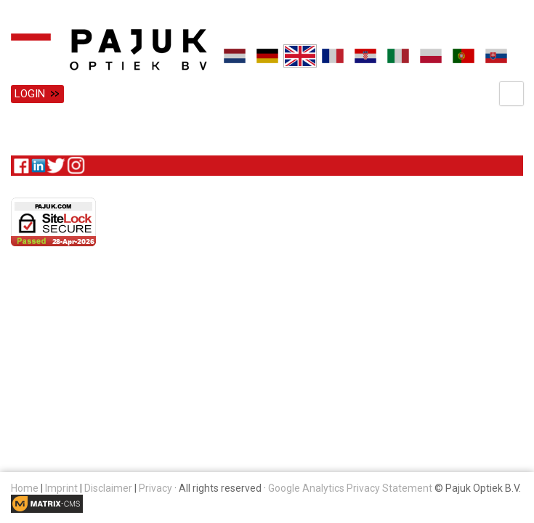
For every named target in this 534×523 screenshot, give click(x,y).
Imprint (61, 488)
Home (25, 488)
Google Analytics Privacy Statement (350, 488)
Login (30, 93)
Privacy (155, 488)
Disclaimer (108, 488)
